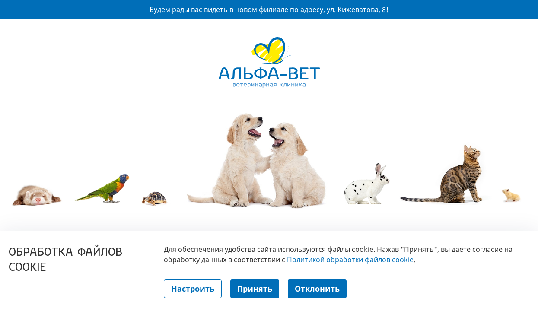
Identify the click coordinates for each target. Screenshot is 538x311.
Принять (254, 288)
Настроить (192, 288)
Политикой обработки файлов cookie (350, 259)
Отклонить (317, 288)
